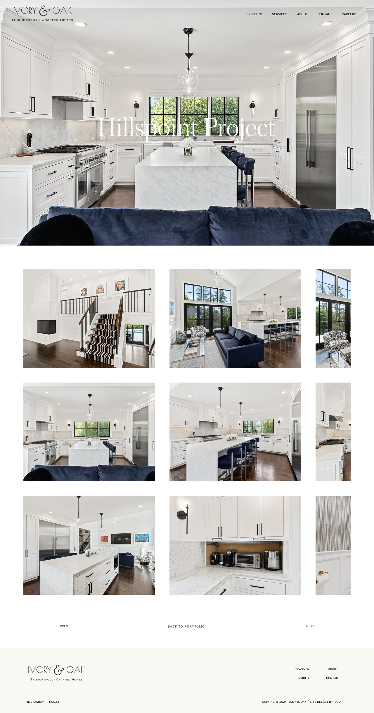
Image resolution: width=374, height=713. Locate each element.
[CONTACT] (333, 678)
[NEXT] (295, 626)
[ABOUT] (333, 668)
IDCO (337, 702)
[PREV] (83, 626)
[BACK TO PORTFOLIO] (187, 626)
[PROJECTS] (302, 668)
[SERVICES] (302, 678)
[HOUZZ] (60, 702)
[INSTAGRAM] (38, 702)
